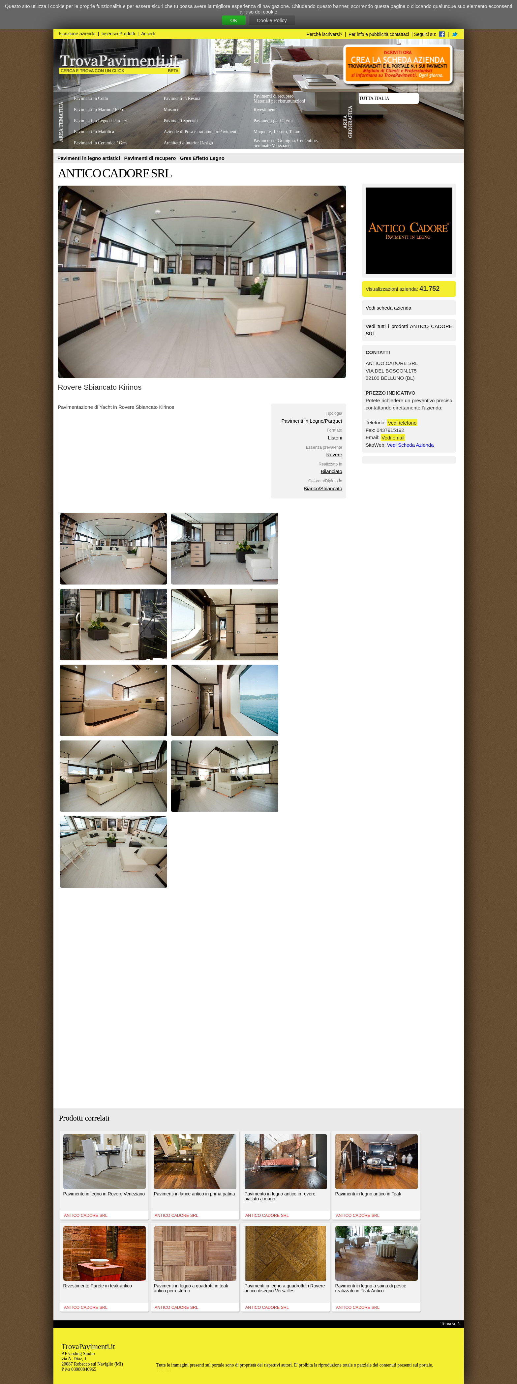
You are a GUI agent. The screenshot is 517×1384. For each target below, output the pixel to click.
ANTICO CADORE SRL (114, 173)
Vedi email (392, 437)
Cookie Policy (272, 20)
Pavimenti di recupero (150, 158)
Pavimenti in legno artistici (89, 158)
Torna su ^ (450, 1323)
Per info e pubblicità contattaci (379, 34)
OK (233, 20)
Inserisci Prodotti (118, 33)
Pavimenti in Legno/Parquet (311, 421)
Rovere (334, 454)
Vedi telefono (402, 422)
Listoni (335, 437)
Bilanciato (331, 471)
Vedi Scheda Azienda (410, 445)
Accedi (148, 33)
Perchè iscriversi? (325, 34)
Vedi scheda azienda (388, 308)
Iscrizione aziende (77, 33)
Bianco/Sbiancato (323, 488)
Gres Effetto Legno (202, 158)
